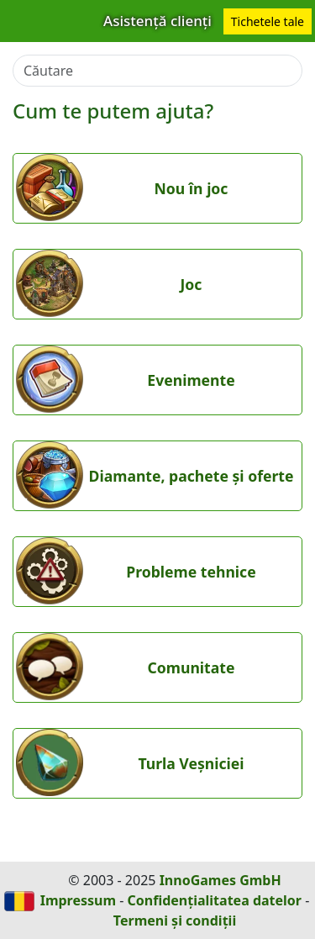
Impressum (78, 900)
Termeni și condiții (174, 920)
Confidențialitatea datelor (215, 900)
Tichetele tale (267, 21)
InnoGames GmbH (220, 880)
